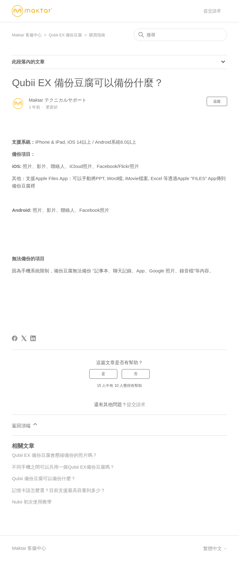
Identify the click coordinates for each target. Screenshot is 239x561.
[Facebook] (14, 338)
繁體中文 (215, 548)
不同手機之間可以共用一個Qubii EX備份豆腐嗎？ (63, 467)
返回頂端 (25, 424)
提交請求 (212, 10)
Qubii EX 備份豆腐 (65, 35)
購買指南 (97, 35)
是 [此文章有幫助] (103, 374)
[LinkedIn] (33, 338)
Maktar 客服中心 (26, 35)
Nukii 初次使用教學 (32, 501)
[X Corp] (24, 338)
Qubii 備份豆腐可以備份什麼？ (43, 478)
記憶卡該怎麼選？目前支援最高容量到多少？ (58, 490)
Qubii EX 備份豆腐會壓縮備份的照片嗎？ (54, 455)
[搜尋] (180, 35)
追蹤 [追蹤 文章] (217, 101)
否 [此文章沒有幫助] (136, 374)
